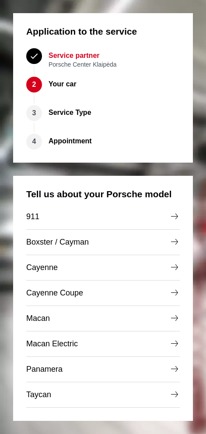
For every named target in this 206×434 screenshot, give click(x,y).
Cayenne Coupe (103, 293)
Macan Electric (103, 343)
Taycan (103, 394)
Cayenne (103, 267)
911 (103, 216)
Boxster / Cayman (103, 242)
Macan (103, 318)
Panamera (103, 369)
